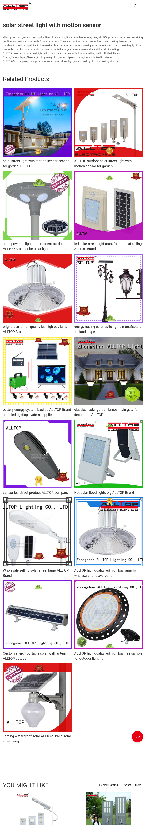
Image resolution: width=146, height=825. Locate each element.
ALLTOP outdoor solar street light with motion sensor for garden (103, 163)
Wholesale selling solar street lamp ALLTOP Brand (36, 572)
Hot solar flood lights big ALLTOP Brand (104, 493)
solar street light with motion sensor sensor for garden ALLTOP (36, 163)
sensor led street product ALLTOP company (35, 493)
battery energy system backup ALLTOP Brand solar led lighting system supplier (37, 412)
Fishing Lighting (108, 784)
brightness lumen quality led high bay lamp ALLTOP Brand (35, 329)
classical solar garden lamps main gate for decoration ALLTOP (106, 412)
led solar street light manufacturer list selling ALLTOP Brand (108, 246)
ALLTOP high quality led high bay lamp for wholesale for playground (105, 572)
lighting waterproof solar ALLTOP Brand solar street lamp (37, 738)
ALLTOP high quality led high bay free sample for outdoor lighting (108, 655)
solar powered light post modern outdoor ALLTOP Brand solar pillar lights (34, 246)
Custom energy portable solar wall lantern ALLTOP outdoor (34, 655)
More (138, 784)
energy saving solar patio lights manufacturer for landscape (108, 329)
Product (126, 784)
